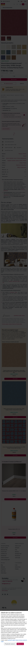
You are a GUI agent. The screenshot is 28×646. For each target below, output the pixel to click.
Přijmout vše (20, 644)
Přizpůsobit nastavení (10, 644)
